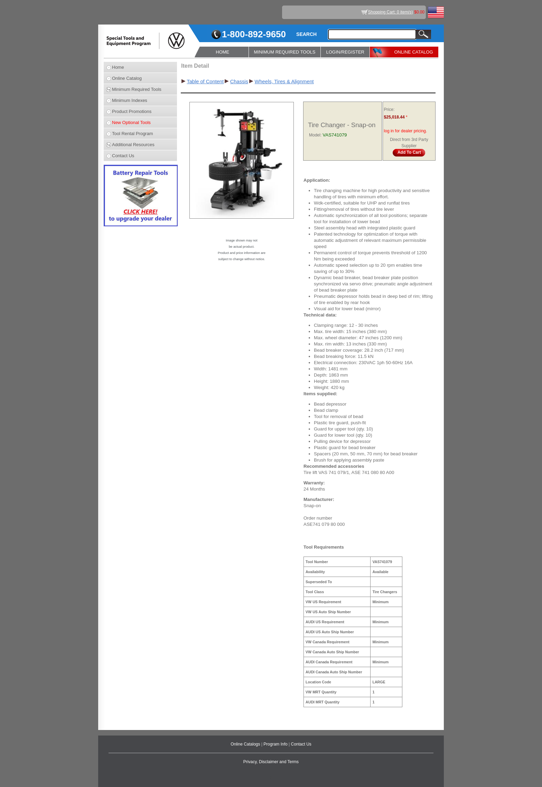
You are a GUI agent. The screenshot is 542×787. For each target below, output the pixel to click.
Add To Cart (409, 152)
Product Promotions (131, 111)
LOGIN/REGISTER (345, 52)
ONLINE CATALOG (413, 52)
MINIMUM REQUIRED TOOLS (285, 52)
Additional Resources (133, 144)
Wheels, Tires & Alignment (284, 81)
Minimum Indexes (129, 100)
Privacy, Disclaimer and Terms (271, 761)
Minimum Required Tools (136, 89)
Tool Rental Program (132, 133)
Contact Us (123, 155)
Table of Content (205, 81)
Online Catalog (127, 78)
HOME (222, 52)
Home (118, 67)
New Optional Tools (131, 122)
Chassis (239, 81)
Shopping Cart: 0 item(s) (390, 12)
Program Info (276, 744)
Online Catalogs (246, 744)
